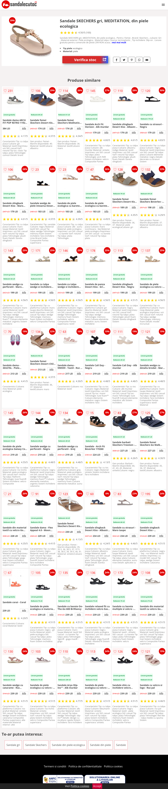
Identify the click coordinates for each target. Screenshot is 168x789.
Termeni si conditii (55, 766)
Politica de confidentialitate (85, 766)
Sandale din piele (100, 745)
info (24, 128)
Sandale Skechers (36, 745)
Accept (97, 786)
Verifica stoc (91, 59)
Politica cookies (113, 766)
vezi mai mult (119, 42)
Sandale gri (13, 745)
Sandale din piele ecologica (68, 745)
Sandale (121, 745)
